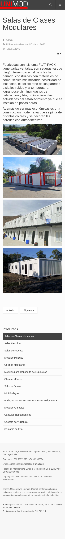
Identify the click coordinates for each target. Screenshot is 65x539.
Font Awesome (9, 511)
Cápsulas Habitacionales (17, 414)
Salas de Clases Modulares (19, 336)
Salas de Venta (12, 386)
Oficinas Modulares (14, 364)
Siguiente (29, 310)
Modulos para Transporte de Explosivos (25, 372)
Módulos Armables (14, 407)
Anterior (10, 310)
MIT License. (14, 507)
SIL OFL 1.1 (40, 511)
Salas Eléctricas (13, 343)
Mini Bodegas (11, 393)
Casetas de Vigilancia (16, 422)
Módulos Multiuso (13, 357)
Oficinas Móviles (13, 379)
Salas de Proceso (13, 350)
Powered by (18, 520)
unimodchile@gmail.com (32, 464)
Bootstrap (7, 504)
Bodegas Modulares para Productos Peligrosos (30, 400)
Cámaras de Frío (13, 429)
